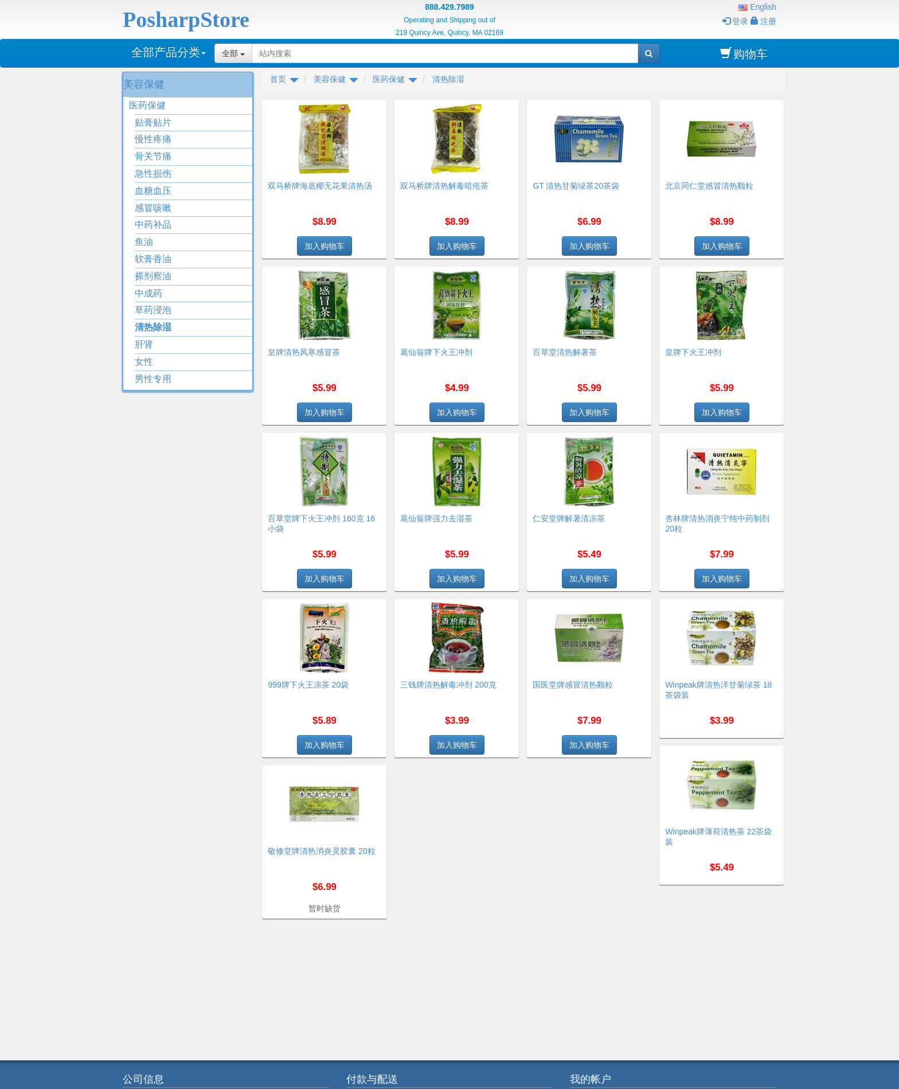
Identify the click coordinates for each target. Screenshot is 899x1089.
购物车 (744, 53)
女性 (144, 361)
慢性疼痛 (153, 139)
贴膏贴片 (153, 122)
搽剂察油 (153, 276)
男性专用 (153, 379)
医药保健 (147, 105)
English (757, 6)
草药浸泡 (153, 310)
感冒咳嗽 (153, 208)
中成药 (148, 293)
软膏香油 (153, 259)
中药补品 (153, 224)
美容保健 (144, 84)
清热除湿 (153, 327)
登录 (735, 21)
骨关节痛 (153, 156)
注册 (763, 21)
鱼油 (144, 242)
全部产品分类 (168, 52)
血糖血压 (153, 191)
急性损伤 (153, 173)
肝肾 (144, 344)
